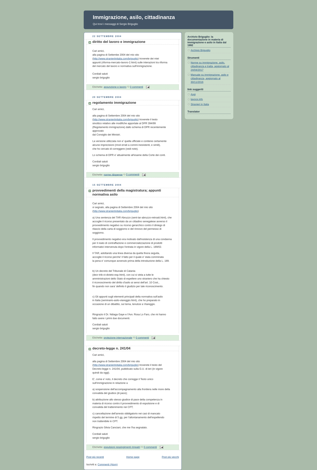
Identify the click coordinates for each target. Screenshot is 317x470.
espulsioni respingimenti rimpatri (122, 447)
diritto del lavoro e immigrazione (118, 42)
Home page (132, 457)
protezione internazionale (118, 337)
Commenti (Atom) (108, 464)
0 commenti (136, 87)
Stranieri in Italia (200, 104)
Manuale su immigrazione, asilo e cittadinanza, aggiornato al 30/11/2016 (209, 78)
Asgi (193, 94)
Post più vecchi (170, 457)
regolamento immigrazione (114, 103)
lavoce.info (197, 99)
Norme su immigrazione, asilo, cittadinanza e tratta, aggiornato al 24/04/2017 (210, 66)
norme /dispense (113, 174)
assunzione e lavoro (115, 87)
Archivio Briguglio (200, 50)
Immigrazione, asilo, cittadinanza (134, 17)
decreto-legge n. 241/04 (111, 348)
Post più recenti (95, 457)
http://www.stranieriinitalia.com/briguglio (115, 58)
